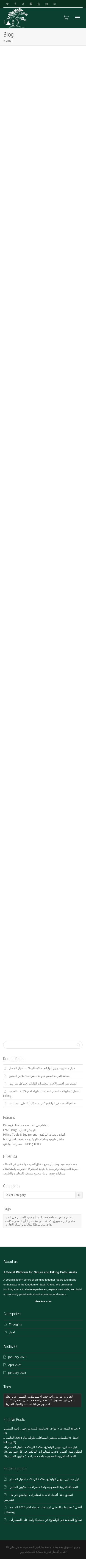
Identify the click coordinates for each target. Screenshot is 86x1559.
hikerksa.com (43, 1301)
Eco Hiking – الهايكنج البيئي (19, 1130)
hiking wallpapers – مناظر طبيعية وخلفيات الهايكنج (33, 1139)
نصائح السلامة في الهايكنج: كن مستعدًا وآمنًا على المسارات (42, 1103)
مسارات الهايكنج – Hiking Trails (22, 1144)
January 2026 (17, 1357)
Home (7, 41)
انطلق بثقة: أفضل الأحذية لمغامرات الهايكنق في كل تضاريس (43, 1083)
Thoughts (15, 1324)
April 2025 (15, 1365)
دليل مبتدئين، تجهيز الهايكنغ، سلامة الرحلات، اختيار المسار (42, 1068)
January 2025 (17, 1373)
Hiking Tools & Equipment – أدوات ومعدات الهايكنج (34, 1135)
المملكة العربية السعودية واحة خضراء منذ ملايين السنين (40, 1076)
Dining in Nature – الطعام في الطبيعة (25, 1125)
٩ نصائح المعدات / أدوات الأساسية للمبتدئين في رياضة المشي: (41, 1428)
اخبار (12, 1332)
